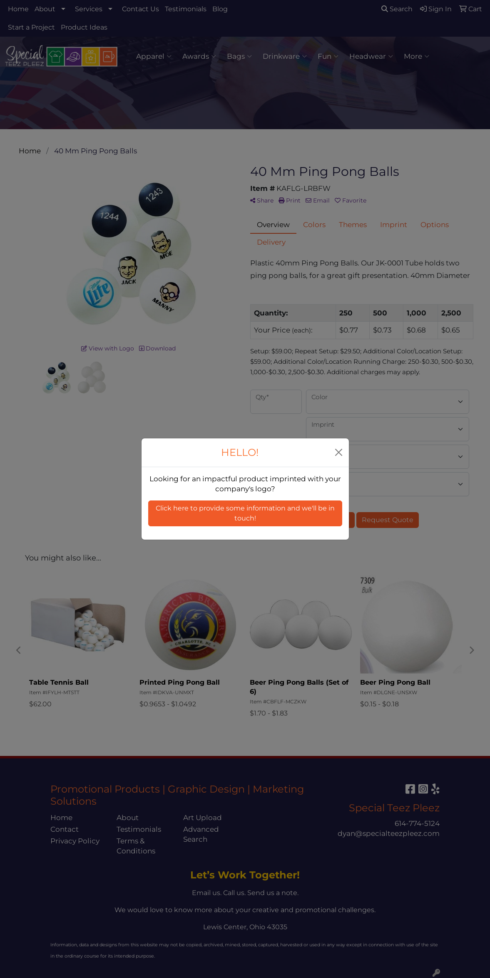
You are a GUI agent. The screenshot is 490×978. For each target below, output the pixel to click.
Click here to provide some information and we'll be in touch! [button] (245, 513)
